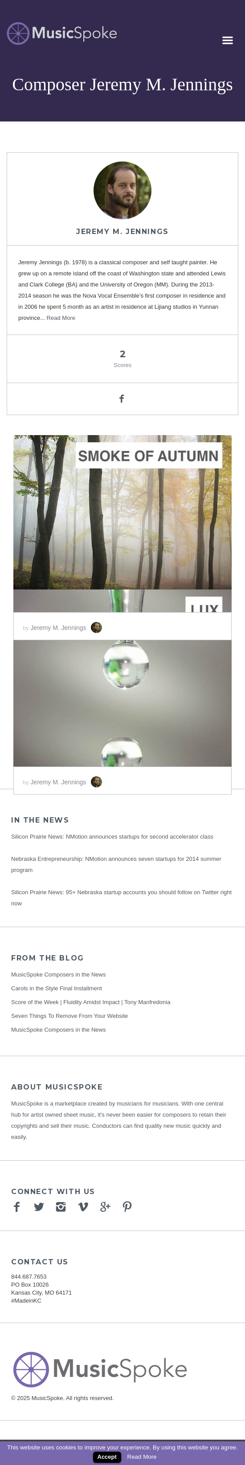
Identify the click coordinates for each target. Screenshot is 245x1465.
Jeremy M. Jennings (122, 231)
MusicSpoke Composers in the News (58, 974)
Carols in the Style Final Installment (56, 988)
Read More (61, 318)
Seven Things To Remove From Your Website (69, 1016)
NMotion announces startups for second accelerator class (139, 836)
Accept (107, 1456)
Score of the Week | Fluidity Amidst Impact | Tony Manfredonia (90, 1002)
